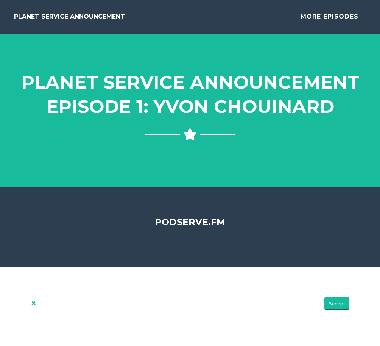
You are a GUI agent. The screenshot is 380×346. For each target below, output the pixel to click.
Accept (337, 309)
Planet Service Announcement (69, 19)
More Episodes (329, 19)
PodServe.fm (190, 227)
